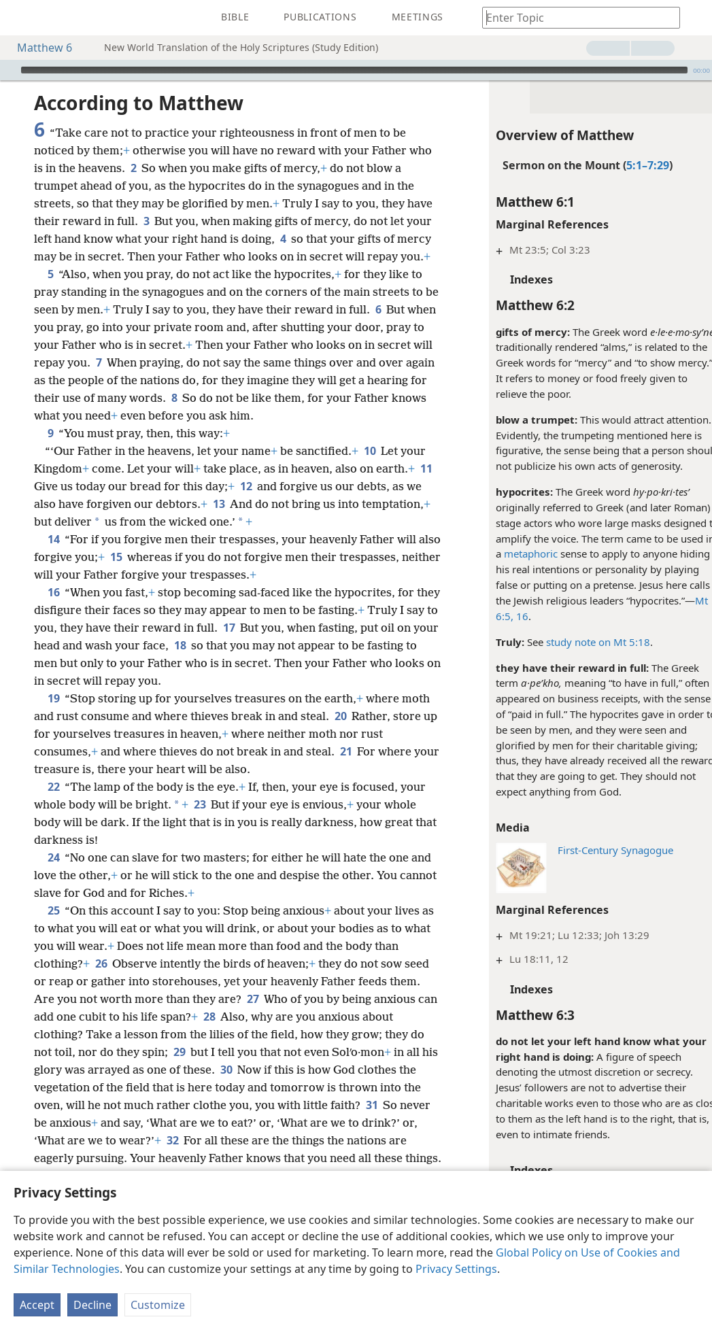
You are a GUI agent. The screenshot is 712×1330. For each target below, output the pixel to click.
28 (209, 1016)
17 (228, 627)
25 (53, 910)
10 (369, 450)
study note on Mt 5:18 (583, 642)
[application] (356, 70)
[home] (20, 18)
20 (340, 716)
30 (226, 1069)
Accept (37, 1304)
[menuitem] (20, 18)
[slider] (354, 70)
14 (53, 539)
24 (53, 857)
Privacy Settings (456, 1268)
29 (179, 1051)
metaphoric (516, 553)
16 (505, 616)
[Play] (8, 70)
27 (252, 998)
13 (218, 503)
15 (140, 556)
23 (199, 804)
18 (179, 645)
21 (345, 751)
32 (172, 1140)
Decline (92, 1304)
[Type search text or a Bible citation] (574, 17)
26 (100, 963)
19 (53, 698)
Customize (158, 1304)
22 (53, 786)
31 (371, 1104)
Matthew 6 (37, 47)
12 (245, 486)
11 (426, 468)
